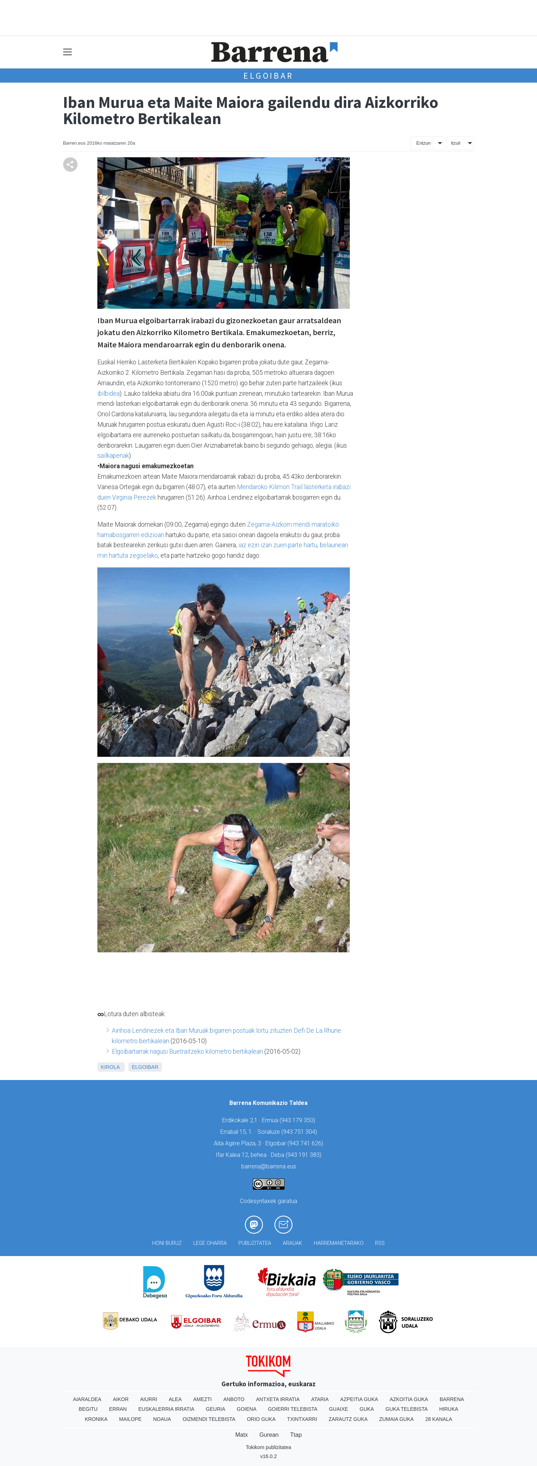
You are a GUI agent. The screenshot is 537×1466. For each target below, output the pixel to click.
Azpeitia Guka (359, 1399)
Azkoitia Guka (408, 1399)
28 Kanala (438, 1419)
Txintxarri (302, 1419)
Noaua (162, 1419)
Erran (118, 1409)
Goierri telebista (292, 1409)
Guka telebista (407, 1409)
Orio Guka (261, 1419)
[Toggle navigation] (67, 52)
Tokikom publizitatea (268, 1447)
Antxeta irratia (278, 1399)
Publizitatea (254, 1243)
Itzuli (455, 143)
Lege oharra (210, 1243)
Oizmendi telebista (209, 1419)
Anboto (234, 1399)
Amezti (202, 1399)
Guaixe (338, 1409)
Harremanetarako (339, 1243)
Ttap (296, 1435)
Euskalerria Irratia (166, 1409)
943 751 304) (300, 1131)
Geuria (215, 1409)
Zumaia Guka (396, 1419)
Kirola (110, 1067)
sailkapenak (113, 455)
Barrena (452, 1399)
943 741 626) (306, 1143)
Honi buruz (167, 1243)
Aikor (121, 1399)
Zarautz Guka (348, 1419)
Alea (175, 1399)
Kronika (96, 1419)
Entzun (423, 143)
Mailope (130, 1419)
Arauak (292, 1243)
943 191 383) (304, 1154)
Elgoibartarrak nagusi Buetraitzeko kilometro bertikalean (187, 1051)
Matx (241, 1435)
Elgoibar (268, 75)
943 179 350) (298, 1120)
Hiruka (448, 1409)
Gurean (268, 1435)
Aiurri (148, 1399)
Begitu (88, 1409)
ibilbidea (108, 393)
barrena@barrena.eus (268, 1166)
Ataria (320, 1399)
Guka (367, 1409)
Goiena (246, 1409)
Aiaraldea (87, 1399)
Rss (380, 1243)
